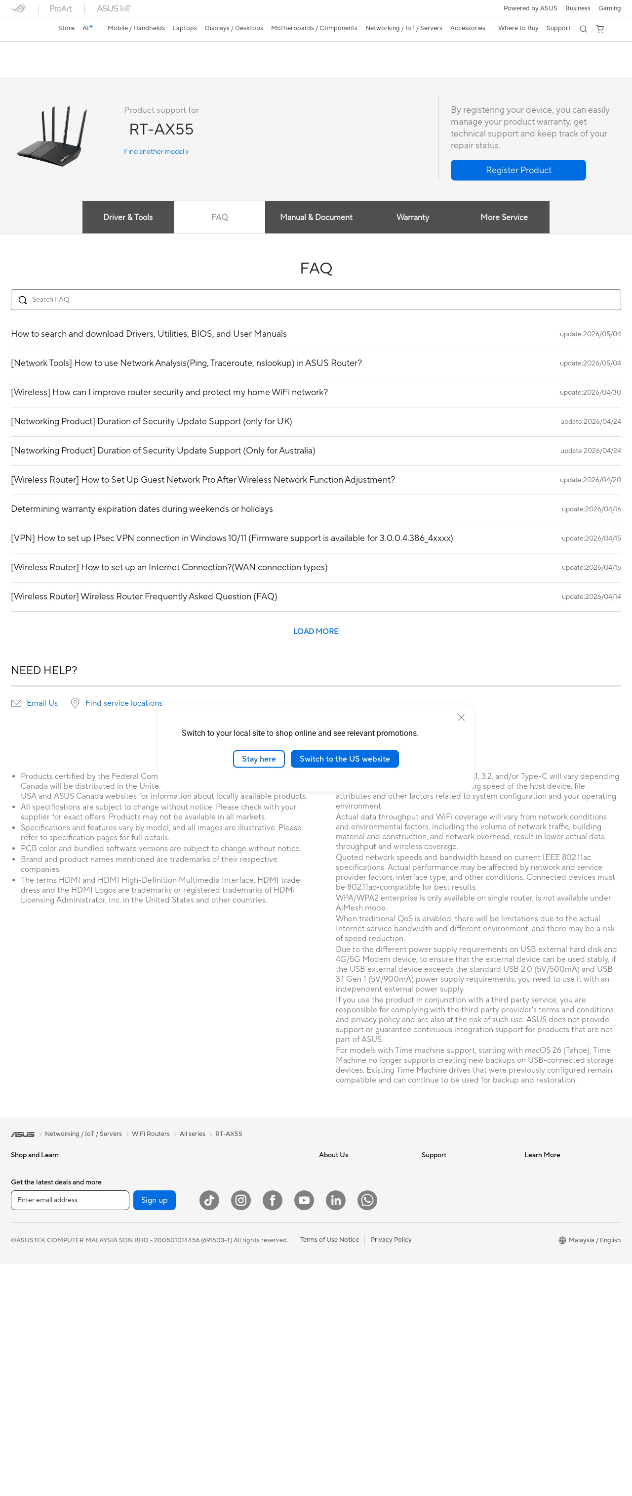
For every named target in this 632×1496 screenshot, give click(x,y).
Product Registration (452, 1260)
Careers (330, 1185)
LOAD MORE (316, 632)
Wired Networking (242, 1223)
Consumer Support (449, 1185)
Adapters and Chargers (249, 1357)
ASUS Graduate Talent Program (365, 1289)
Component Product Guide (563, 1245)
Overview (24, 67)
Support (144, 67)
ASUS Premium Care (452, 1289)
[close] (461, 717)
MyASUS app (338, 1230)
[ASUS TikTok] (209, 1432)
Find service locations (123, 704)
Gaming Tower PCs (38, 1380)
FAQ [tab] (218, 218)
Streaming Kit (235, 1327)
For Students (29, 1275)
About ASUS (337, 1171)
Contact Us (336, 1260)
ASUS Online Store (552, 1343)
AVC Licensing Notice (556, 1357)
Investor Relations (345, 1215)
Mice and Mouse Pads (246, 1298)
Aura (531, 1387)
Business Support (447, 1200)
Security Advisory (448, 1274)
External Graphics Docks (149, 1275)
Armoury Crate (546, 1372)
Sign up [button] (154, 1432)
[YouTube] (304, 1432)
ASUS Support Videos (454, 1319)
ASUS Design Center (554, 1200)
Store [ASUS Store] (66, 28)
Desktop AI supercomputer (254, 1238)
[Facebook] (272, 1432)
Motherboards (134, 1216)
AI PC (532, 1171)
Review (108, 67)
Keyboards (231, 1283)
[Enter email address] (70, 1432)
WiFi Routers (234, 1171)
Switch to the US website (345, 759)
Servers (226, 1253)
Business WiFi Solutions (249, 1208)
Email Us (42, 704)
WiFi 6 (122, 1379)
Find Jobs (333, 1274)
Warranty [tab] (413, 218)
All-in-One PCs (32, 1350)
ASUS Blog (540, 1215)
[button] (609, 8)
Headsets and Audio (244, 1312)
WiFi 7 (122, 1364)
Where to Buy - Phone (556, 1305)
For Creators (29, 1261)
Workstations (132, 1185)
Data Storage (133, 1334)
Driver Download (447, 1230)
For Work (24, 1246)
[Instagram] (241, 1432)
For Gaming (28, 1290)
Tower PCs (26, 1365)
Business (578, 8)
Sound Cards (132, 1305)
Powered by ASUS (530, 8)
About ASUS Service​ (452, 1171)
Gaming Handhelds (39, 1201)
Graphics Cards (136, 1230)
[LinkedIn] (336, 1432)
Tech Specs (67, 67)
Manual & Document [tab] (316, 218)
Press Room (336, 1245)
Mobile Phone (31, 1186)
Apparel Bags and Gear (248, 1342)
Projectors (26, 1335)
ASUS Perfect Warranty (456, 1304)
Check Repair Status (452, 1245)
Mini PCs (126, 1171)
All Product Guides (551, 1230)
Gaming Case (132, 1245)
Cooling (124, 1260)
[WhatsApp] (367, 1432)
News (327, 1200)
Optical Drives (134, 1319)
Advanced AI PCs (549, 1185)
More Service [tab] (506, 218)
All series (192, 1134)
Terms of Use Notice (329, 1472)
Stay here (259, 759)
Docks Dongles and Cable (252, 1372)
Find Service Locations (455, 1215)
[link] (27, 29)
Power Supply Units (141, 1290)
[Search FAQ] (316, 300)
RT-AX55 (31, 51)
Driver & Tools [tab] (126, 218)
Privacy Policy (391, 1472)
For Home (25, 1231)
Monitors (24, 1320)
